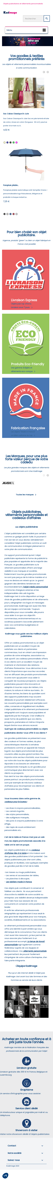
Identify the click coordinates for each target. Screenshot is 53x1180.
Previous (44, 72)
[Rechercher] (36, 18)
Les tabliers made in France (19, 882)
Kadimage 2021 (12, 1166)
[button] (5, 1176)
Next (47, 72)
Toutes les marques (26, 494)
